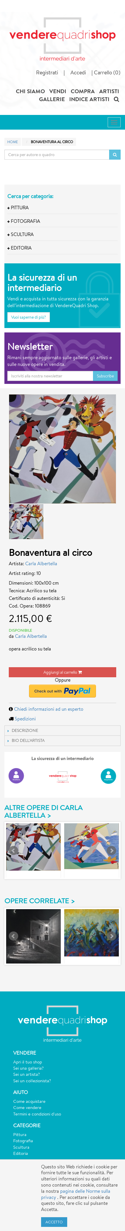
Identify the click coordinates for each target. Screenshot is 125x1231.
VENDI (57, 91)
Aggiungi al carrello (62, 672)
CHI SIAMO (30, 91)
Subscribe (105, 376)
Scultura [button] (20, 234)
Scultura (21, 1147)
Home (12, 142)
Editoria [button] (19, 248)
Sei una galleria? (28, 1068)
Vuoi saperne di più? (28, 317)
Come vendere (27, 1107)
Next (111, 850)
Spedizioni (25, 719)
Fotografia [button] (23, 221)
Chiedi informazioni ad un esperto (48, 709)
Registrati (47, 72)
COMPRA (83, 91)
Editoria (20, 1153)
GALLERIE (52, 99)
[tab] (62, 207)
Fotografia (23, 1140)
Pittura (19, 1134)
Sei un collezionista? (32, 1080)
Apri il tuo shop (27, 1062)
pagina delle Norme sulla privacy (75, 1194)
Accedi (78, 72)
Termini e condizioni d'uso (37, 1114)
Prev (13, 850)
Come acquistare (29, 1101)
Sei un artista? (26, 1074)
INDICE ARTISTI (89, 99)
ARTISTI (109, 91)
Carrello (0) (107, 72)
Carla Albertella (41, 564)
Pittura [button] (18, 208)
